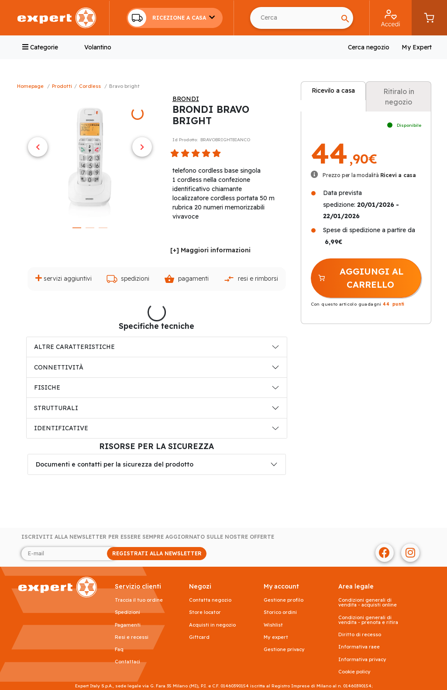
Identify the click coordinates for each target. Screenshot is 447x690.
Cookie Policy (354, 671)
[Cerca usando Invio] (293, 18)
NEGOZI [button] (200, 586)
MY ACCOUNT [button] (281, 586)
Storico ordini (280, 612)
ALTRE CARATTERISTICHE (74, 347)
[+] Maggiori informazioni (210, 250)
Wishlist (273, 625)
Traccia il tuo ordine (139, 600)
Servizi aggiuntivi (63, 278)
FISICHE (47, 387)
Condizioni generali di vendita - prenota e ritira (368, 620)
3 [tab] (103, 227)
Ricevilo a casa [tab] (333, 90)
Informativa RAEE (359, 647)
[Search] (345, 18)
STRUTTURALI (56, 408)
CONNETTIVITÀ (58, 367)
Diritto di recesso (359, 634)
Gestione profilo (283, 600)
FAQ (119, 649)
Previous (38, 147)
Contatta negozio (210, 600)
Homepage (30, 86)
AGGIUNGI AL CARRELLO (360, 278)
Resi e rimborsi (251, 279)
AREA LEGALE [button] (356, 586)
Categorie (40, 47)
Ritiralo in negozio (398, 96)
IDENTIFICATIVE (61, 428)
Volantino (97, 47)
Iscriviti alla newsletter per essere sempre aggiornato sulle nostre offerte (147, 537)
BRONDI (185, 99)
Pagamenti (186, 279)
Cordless (90, 86)
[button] (175, 18)
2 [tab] (90, 227)
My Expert (417, 47)
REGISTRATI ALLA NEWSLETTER (157, 553)
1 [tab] (76, 227)
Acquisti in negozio (212, 625)
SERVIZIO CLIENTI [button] (138, 586)
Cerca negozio (368, 47)
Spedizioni (128, 279)
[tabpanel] (90, 157)
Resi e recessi (131, 637)
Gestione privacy (284, 649)
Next (142, 147)
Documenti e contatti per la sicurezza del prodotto (114, 464)
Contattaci (127, 661)
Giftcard (199, 637)
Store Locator (205, 612)
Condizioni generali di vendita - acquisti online (367, 602)
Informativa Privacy (362, 659)
